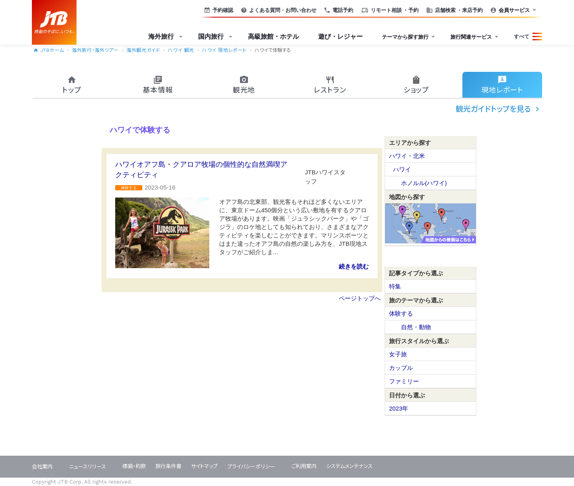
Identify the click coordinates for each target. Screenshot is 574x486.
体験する (401, 313)
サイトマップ (204, 466)
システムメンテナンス (349, 466)
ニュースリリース (87, 467)
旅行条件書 (168, 466)
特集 (395, 286)
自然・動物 (416, 327)
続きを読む (354, 266)
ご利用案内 (303, 466)
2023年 (398, 408)
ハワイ (402, 169)
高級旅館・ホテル (273, 36)
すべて (521, 37)
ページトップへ (360, 298)
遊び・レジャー (340, 36)
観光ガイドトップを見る (499, 109)
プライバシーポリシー (251, 467)
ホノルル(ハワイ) (424, 183)
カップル (401, 367)
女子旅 (398, 354)
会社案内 (42, 467)
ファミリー (404, 381)
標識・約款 (134, 466)
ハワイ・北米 (407, 155)
